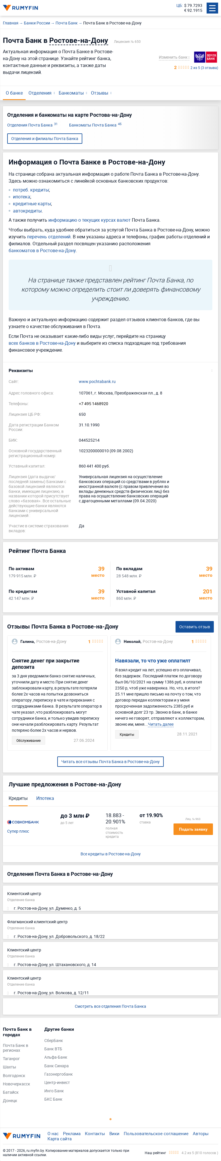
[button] (110, 370)
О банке (14, 93)
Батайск (11, 1092)
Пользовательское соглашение (156, 1133)
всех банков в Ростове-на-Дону (42, 343)
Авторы (201, 1133)
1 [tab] (110, 1119)
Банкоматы (71, 93)
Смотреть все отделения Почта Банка (110, 1006)
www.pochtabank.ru (97, 381)
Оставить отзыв (194, 626)
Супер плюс (18, 831)
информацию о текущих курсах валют (89, 220)
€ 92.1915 (193, 10)
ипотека (21, 197)
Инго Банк (54, 1091)
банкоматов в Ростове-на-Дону (42, 250)
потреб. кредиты (31, 190)
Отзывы (99, 93)
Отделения (40, 93)
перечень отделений (49, 236)
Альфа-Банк (55, 1057)
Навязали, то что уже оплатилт (152, 661)
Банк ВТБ (53, 1049)
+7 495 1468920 (93, 403)
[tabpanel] (21, 1066)
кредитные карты (32, 203)
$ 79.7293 (193, 5)
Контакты (95, 1133)
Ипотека (45, 798)
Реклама (72, 1133)
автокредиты (27, 211)
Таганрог (11, 1058)
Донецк (10, 1100)
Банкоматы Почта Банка (95, 125)
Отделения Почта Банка (32, 125)
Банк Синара (56, 1066)
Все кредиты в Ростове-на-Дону (111, 854)
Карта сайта (59, 1138)
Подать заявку (193, 829)
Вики (114, 1133)
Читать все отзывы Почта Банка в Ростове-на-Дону (110, 761)
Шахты (9, 1067)
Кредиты (18, 798)
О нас (53, 1133)
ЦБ (179, 5)
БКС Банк (53, 1099)
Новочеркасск (16, 1084)
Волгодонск (14, 1075)
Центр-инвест (57, 1082)
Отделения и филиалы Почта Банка (44, 138)
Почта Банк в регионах (15, 1048)
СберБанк (53, 1040)
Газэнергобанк (58, 1074)
